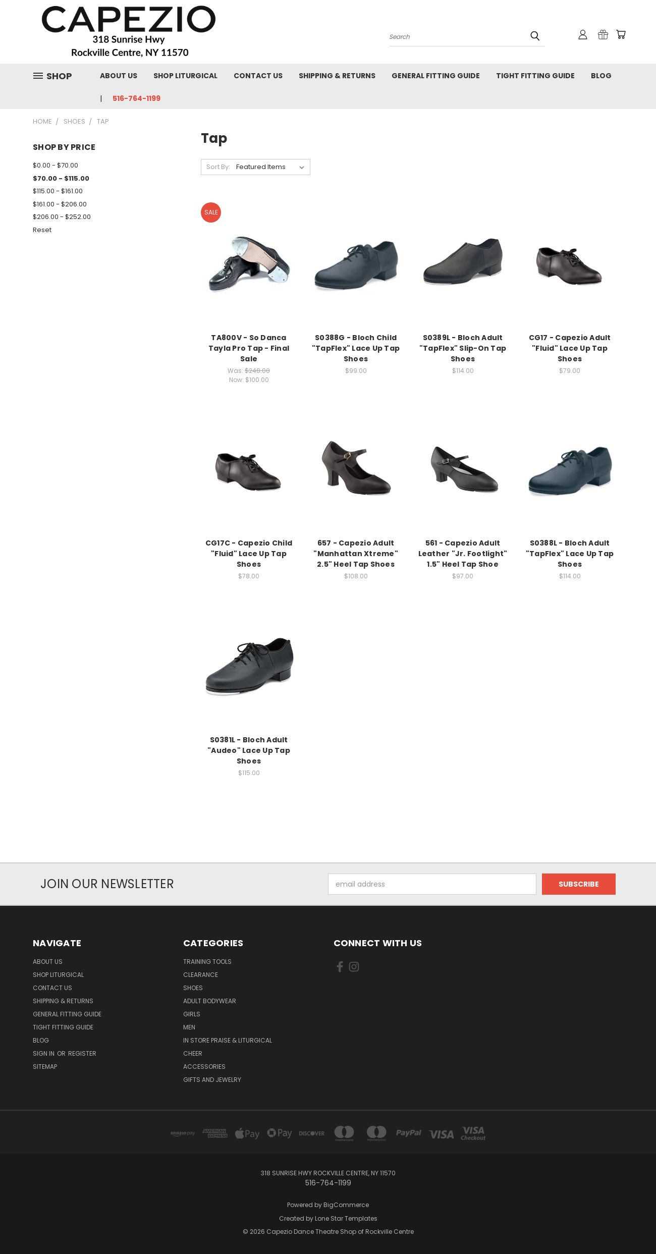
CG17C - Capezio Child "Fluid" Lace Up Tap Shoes (248, 553)
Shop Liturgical (185, 76)
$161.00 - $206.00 (60, 204)
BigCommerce (346, 1205)
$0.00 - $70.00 (55, 165)
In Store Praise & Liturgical (227, 1040)
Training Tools (207, 961)
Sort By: (218, 167)
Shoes (193, 988)
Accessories (204, 1066)
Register (82, 1053)
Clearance (200, 974)
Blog (601, 76)
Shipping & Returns (337, 76)
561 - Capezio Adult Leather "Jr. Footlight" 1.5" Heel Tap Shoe (463, 553)
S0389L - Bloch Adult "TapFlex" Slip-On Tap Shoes (462, 348)
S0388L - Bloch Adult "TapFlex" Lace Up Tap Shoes (570, 553)
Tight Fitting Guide (535, 76)
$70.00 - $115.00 (61, 178)
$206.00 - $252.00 (62, 217)
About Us (118, 76)
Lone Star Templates (346, 1218)
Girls (191, 1014)
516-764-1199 (136, 98)
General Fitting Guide (436, 76)
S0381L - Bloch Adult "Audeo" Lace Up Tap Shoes (248, 750)
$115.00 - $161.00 (58, 191)
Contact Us (258, 76)
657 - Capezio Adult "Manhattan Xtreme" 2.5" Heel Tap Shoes (355, 553)
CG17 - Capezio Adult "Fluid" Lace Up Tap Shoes (570, 348)
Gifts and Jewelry (212, 1079)
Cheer (192, 1053)
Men (189, 1027)
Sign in (44, 1053)
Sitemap (45, 1066)
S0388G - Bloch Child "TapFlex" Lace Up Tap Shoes (356, 348)
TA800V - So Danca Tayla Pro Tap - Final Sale (248, 348)
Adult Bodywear (209, 1001)
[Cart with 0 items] (621, 34)
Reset (42, 230)
